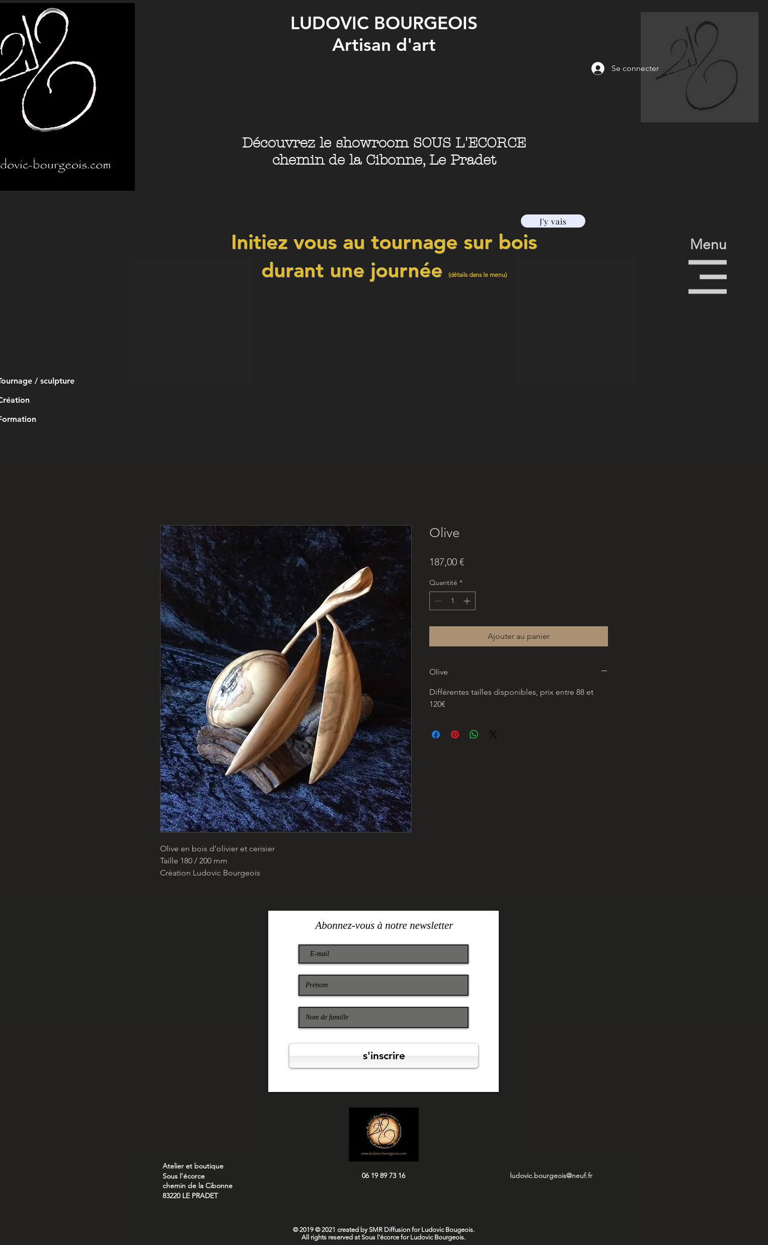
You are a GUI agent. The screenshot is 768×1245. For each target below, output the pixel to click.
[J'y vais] (553, 221)
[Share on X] (493, 734)
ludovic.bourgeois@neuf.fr (551, 1175)
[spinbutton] (452, 601)
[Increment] (468, 601)
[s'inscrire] (383, 1056)
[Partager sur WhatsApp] (474, 734)
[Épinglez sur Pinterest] (455, 734)
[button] (699, 67)
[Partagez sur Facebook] (436, 734)
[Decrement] (437, 601)
